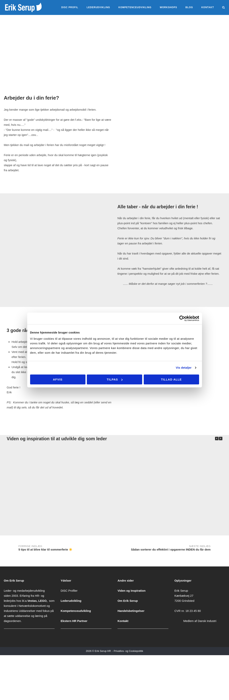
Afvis (57, 379)
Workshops (168, 7)
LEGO (42, 600)
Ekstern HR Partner (74, 621)
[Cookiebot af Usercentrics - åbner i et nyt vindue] (182, 318)
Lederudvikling (98, 7)
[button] (220, 438)
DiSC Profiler (69, 590)
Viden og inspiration (131, 590)
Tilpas (115, 379)
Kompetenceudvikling (76, 610)
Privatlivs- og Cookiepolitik (128, 651)
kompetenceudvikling (135, 7)
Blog (189, 7)
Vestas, (32, 600)
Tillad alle (171, 379)
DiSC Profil (69, 7)
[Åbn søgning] (223, 7)
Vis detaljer (184, 367)
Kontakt (207, 7)
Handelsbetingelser (131, 610)
